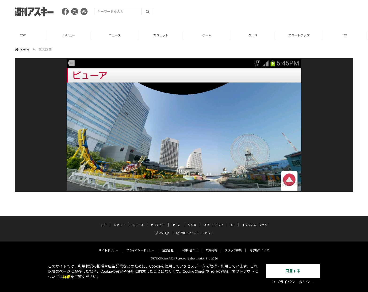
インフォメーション (254, 221)
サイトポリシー (109, 247)
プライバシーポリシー (140, 247)
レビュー (69, 35)
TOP (23, 35)
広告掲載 (211, 247)
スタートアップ (299, 35)
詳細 (66, 277)
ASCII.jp (162, 229)
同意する (292, 271)
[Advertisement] (267, 12)
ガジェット (161, 35)
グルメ (252, 35)
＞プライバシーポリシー (293, 282)
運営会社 (167, 247)
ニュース (115, 35)
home (22, 49)
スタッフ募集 (233, 247)
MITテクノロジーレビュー (194, 229)
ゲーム (206, 35)
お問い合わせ (189, 247)
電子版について (259, 247)
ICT (345, 35)
